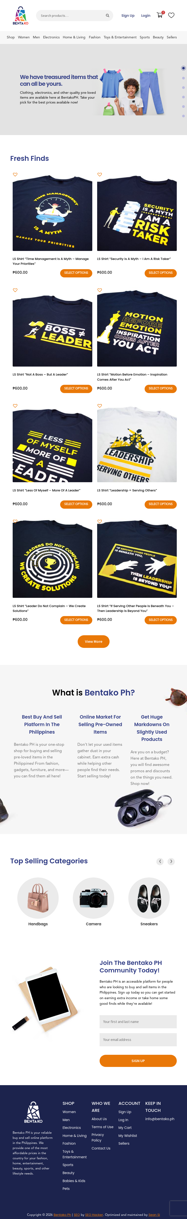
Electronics (51, 37)
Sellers (172, 37)
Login (145, 15)
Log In (123, 1116)
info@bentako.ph (159, 1115)
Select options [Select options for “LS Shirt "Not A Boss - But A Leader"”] (76, 387)
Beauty (158, 37)
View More (93, 638)
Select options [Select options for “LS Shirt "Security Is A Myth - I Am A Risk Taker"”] (161, 272)
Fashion (95, 37)
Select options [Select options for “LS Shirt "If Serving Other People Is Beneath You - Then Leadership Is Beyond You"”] (161, 617)
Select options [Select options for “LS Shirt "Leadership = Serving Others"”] (161, 502)
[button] (183, 68)
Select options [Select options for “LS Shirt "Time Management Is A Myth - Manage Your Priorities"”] (76, 272)
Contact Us (101, 1145)
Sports (145, 37)
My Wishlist (127, 1132)
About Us (99, 1115)
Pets (66, 1185)
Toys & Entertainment (120, 37)
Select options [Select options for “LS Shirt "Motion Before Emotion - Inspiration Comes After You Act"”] (161, 387)
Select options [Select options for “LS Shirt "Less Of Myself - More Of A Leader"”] (76, 502)
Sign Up (128, 15)
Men (36, 37)
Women (24, 37)
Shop (11, 37)
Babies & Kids (74, 1177)
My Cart (124, 1124)
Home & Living (74, 37)
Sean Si (154, 1211)
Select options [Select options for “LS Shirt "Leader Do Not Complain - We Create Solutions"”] (76, 617)
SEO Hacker (94, 1211)
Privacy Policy (98, 1134)
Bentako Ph (62, 1211)
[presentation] (160, 858)
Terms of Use (102, 1123)
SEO (77, 1211)
